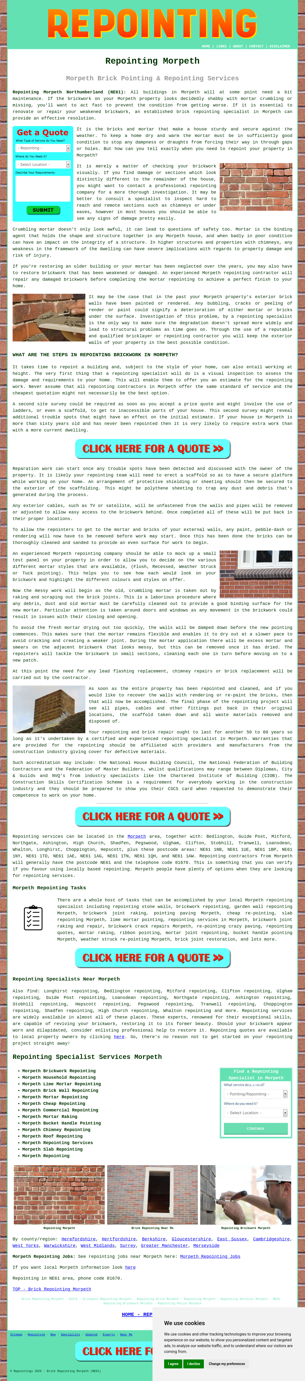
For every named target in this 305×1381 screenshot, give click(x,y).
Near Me (126, 1334)
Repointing (26, 836)
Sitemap (16, 1334)
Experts (109, 1334)
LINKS (221, 46)
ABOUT (238, 46)
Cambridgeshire (271, 1239)
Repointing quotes (232, 1030)
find (32, 991)
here (119, 1036)
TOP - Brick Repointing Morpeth (52, 1289)
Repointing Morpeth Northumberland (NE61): (69, 92)
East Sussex (232, 1239)
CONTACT (256, 46)
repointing (203, 185)
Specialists (70, 1334)
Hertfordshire (119, 1239)
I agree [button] (173, 1364)
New (53, 1334)
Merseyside (206, 1245)
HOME (206, 46)
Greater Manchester (164, 1245)
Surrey (128, 1245)
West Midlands (98, 1245)
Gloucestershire (191, 1239)
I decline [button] (193, 1364)
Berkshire (154, 1239)
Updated (91, 1334)
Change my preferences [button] (227, 1364)
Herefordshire (79, 1239)
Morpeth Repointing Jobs (210, 1256)
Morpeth (137, 836)
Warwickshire (60, 1245)
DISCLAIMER (280, 46)
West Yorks (26, 1245)
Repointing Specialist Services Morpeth (87, 1057)
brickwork (261, 1023)
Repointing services (267, 1010)
